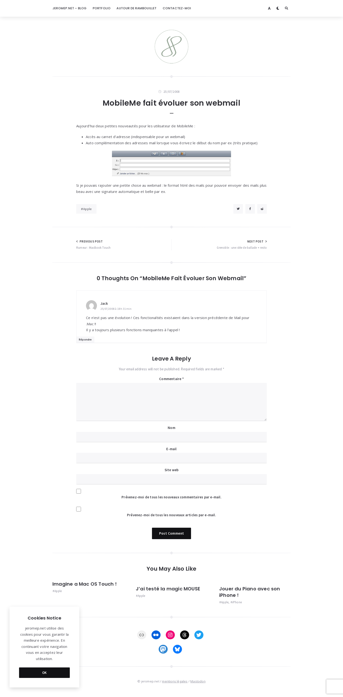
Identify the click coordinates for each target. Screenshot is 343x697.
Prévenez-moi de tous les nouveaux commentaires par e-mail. (171, 497)
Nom (171, 427)
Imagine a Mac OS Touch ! (84, 584)
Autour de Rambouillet (136, 8)
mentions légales (174, 681)
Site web (172, 470)
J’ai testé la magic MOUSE (168, 588)
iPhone (237, 602)
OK (44, 672)
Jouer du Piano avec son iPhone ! (249, 592)
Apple (87, 209)
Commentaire (171, 379)
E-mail (171, 449)
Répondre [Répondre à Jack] (85, 339)
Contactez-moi (177, 8)
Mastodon (198, 681)
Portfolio (102, 8)
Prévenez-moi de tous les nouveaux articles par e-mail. (171, 515)
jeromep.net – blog (69, 8)
